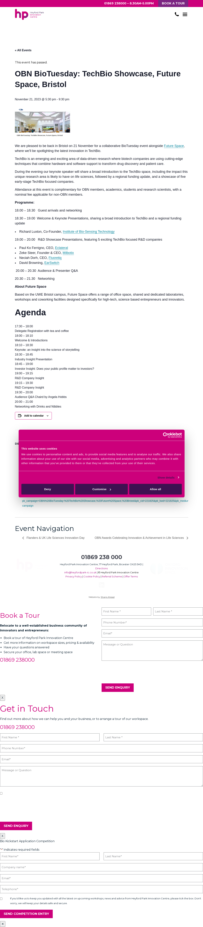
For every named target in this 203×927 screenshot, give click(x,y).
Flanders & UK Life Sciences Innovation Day (55, 537)
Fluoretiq (55, 258)
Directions (101, 568)
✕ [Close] (2, 924)
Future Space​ (174, 146)
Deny (47, 489)
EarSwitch (51, 263)
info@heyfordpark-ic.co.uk (80, 572)
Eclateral (61, 248)
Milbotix (68, 253)
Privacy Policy (73, 576)
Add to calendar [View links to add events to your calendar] (34, 415)
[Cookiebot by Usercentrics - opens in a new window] (166, 435)
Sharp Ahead (107, 597)
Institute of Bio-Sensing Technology (89, 231)
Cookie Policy (92, 576)
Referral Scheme (112, 576)
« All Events (23, 50)
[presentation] (130, 672)
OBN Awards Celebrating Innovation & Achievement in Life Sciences (140, 537)
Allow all (155, 489)
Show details (166, 477)
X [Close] (2, 697)
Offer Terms (131, 576)
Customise (101, 489)
